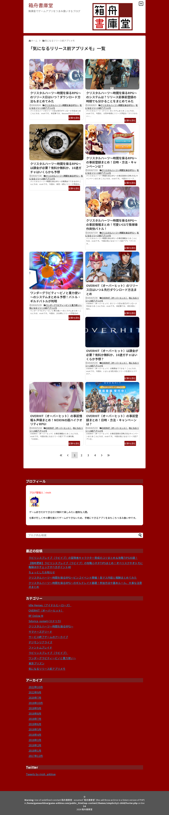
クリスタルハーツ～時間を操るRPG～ (62, 105)
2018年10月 (36, 703)
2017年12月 (36, 756)
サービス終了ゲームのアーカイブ (48, 637)
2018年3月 (35, 740)
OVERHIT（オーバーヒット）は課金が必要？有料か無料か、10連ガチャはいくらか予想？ (112, 354)
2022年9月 (35, 692)
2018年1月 (35, 750)
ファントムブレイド (40, 647)
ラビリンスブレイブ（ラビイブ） (48, 653)
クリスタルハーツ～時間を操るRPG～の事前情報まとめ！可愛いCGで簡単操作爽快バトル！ (112, 224)
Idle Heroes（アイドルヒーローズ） (50, 605)
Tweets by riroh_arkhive (41, 774)
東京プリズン (36, 663)
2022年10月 (36, 687)
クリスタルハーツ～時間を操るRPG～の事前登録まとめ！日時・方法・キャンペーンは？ (111, 162)
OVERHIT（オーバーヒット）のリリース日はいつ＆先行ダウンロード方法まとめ (112, 289)
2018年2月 (35, 745)
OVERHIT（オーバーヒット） (115, 297)
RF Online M (36, 616)
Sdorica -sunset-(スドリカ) (45, 621)
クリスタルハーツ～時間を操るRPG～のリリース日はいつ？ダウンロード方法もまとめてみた (55, 97)
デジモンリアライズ (40, 642)
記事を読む (74, 117)
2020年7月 (35, 698)
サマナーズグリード (40, 632)
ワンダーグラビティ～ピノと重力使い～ (63, 305)
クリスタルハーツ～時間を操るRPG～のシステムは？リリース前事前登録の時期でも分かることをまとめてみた (111, 97)
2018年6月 (35, 724)
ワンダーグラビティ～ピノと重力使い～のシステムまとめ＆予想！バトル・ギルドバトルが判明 (55, 297)
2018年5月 (35, 729)
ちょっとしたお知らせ (42, 572)
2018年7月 (35, 719)
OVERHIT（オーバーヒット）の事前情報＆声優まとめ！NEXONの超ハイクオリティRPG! (56, 420)
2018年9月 (35, 708)
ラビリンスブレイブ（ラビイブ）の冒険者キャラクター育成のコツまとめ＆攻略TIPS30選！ (83, 558)
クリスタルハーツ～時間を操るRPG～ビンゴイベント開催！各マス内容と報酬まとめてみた (83, 577)
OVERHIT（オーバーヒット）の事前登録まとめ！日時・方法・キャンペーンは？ (112, 420)
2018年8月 (35, 713)
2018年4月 (35, 735)
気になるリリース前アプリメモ (43, 307)
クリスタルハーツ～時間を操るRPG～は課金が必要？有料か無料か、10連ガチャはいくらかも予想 (55, 167)
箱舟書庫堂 (40, 5)
